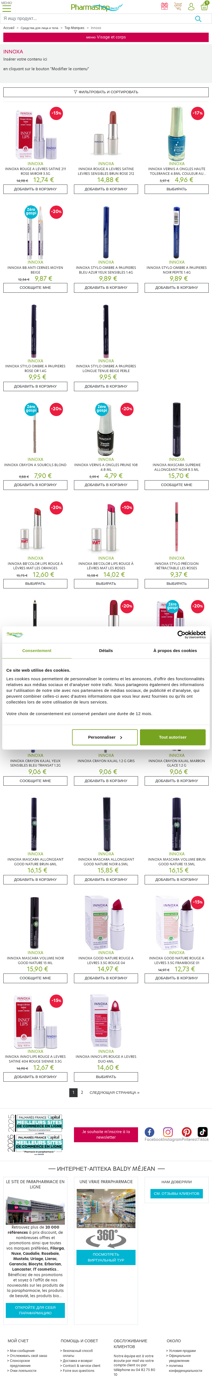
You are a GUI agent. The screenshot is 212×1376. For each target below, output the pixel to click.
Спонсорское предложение (20, 1363)
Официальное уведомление (180, 1358)
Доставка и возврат (77, 1360)
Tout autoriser (173, 737)
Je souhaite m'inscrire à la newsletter (106, 1134)
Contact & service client (81, 1365)
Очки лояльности (23, 1370)
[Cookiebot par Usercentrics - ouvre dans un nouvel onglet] (181, 634)
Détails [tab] (106, 650)
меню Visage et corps (106, 37)
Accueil (8, 28)
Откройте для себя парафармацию (35, 1310)
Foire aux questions (78, 1370)
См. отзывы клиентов (177, 1193)
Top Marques (74, 28)
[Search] (97, 19)
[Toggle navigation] (6, 7)
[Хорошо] (203, 19)
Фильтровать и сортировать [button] (106, 92)
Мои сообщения (22, 1350)
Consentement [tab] (36, 650)
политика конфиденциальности (185, 1368)
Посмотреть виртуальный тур (106, 1257)
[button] (191, 6)
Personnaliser (105, 737)
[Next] (114, 1092)
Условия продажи (182, 1350)
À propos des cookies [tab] (175, 650)
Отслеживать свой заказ (28, 1355)
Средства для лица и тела (39, 28)
